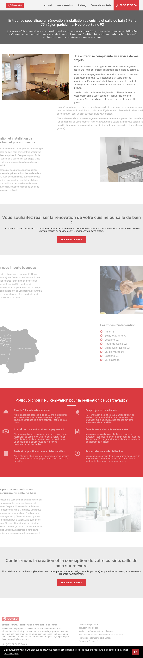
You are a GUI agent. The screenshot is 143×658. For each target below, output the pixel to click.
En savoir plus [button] (11, 653)
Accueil (48, 5)
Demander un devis (101, 5)
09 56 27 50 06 (126, 5)
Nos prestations (65, 5)
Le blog (82, 5)
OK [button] (135, 652)
